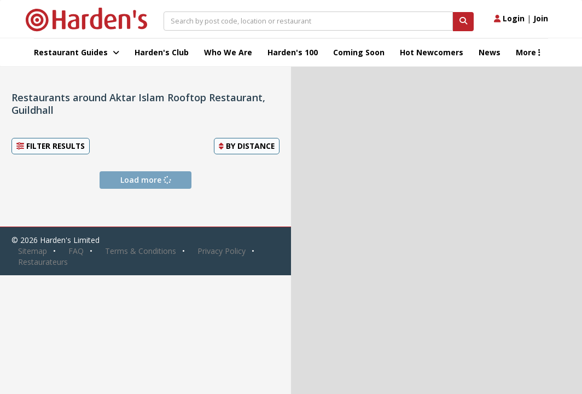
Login (509, 18)
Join (540, 18)
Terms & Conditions (140, 251)
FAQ (76, 251)
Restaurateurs (43, 262)
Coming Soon (359, 52)
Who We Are (228, 52)
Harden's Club (162, 52)
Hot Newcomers (431, 52)
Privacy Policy (221, 251)
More (528, 52)
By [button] (247, 146)
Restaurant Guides (76, 52)
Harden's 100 (292, 52)
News (489, 52)
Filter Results (50, 146)
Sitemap (32, 251)
